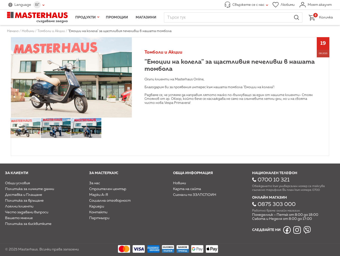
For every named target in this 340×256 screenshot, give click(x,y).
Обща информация (193, 173)
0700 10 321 (273, 180)
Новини (179, 183)
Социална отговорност (110, 200)
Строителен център (107, 189)
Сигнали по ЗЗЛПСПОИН (194, 195)
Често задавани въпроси (26, 212)
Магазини (146, 17)
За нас (94, 183)
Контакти (98, 212)
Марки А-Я (98, 195)
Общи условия (17, 183)
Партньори (99, 218)
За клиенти (16, 173)
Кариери (96, 206)
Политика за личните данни (29, 189)
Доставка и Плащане (23, 195)
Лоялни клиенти (19, 206)
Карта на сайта (187, 189)
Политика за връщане (24, 200)
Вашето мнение (19, 218)
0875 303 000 (277, 204)
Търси (296, 17)
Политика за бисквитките (28, 224)
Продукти (85, 17)
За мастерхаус (103, 173)
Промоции (117, 17)
